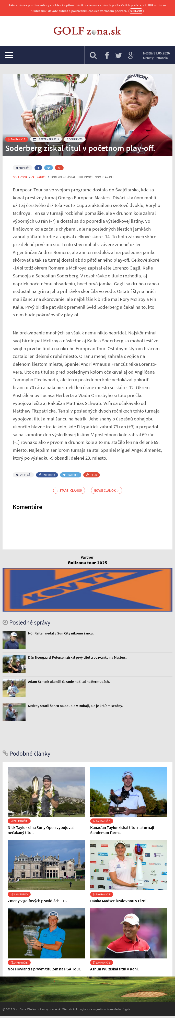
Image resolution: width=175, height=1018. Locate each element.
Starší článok (69, 490)
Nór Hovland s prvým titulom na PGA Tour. (44, 968)
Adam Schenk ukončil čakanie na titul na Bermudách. (69, 681)
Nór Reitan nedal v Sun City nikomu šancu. (61, 633)
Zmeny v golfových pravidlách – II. (37, 900)
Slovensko (19, 894)
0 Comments (75, 139)
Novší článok (106, 490)
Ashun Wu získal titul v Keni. (114, 968)
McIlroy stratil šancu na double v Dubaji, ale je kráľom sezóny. (75, 705)
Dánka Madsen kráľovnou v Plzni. (118, 900)
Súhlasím (136, 11)
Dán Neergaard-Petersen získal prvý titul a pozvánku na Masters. (77, 657)
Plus (91, 475)
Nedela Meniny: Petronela (156, 55)
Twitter (70, 475)
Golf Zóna (20, 177)
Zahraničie (16, 139)
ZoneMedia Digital (119, 1009)
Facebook (47, 475)
